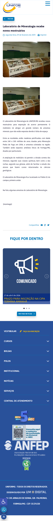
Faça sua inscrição (30, 331)
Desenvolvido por (26, 492)
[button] (3, 501)
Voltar (8, 18)
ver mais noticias (25, 313)
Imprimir (42, 35)
